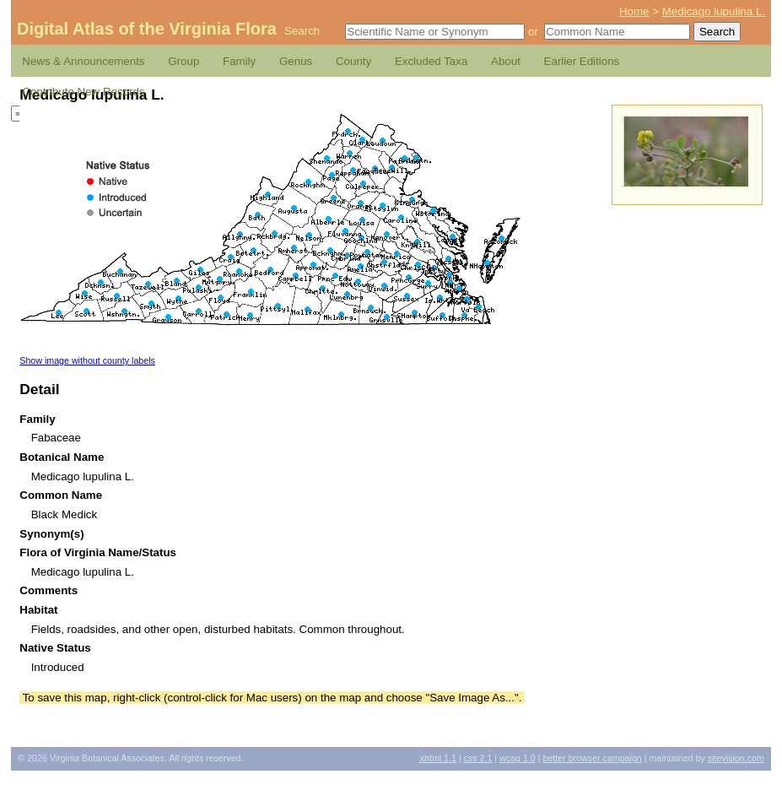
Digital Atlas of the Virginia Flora (147, 28)
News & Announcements (83, 61)
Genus (295, 61)
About (505, 61)
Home (634, 11)
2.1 (478, 758)
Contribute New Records (83, 91)
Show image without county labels (87, 360)
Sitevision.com (736, 758)
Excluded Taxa (431, 61)
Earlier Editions (582, 61)
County (353, 61)
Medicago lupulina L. (713, 11)
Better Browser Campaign (591, 758)
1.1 (438, 758)
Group (183, 61)
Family (239, 61)
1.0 (517, 758)
